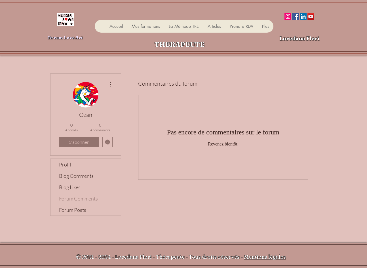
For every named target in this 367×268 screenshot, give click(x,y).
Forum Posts (72, 210)
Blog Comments (76, 176)
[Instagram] (287, 16)
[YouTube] (310, 16)
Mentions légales (265, 257)
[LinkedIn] (303, 16)
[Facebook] (295, 16)
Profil (65, 164)
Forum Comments (78, 198)
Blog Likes (70, 187)
